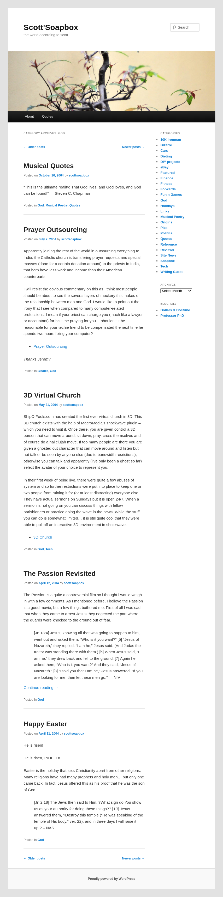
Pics (163, 228)
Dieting (166, 156)
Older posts (34, 147)
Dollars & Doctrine (175, 310)
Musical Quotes (49, 166)
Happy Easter (45, 724)
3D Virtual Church (52, 395)
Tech (48, 549)
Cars (164, 150)
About (29, 116)
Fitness (166, 184)
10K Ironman (170, 140)
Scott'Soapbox (51, 27)
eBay (164, 167)
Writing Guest (171, 272)
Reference (168, 244)
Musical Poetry (56, 205)
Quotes (47, 116)
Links (164, 211)
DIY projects (170, 162)
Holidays (167, 206)
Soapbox (167, 261)
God (41, 205)
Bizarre (43, 371)
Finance (166, 178)
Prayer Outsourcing (55, 230)
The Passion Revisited (60, 573)
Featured (167, 173)
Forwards (168, 189)
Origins (166, 222)
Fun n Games (171, 195)
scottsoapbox (79, 175)
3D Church (42, 537)
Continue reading (41, 687)
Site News (168, 255)
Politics (166, 233)
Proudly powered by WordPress (111, 879)
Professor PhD (172, 316)
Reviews (167, 250)
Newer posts (133, 147)
